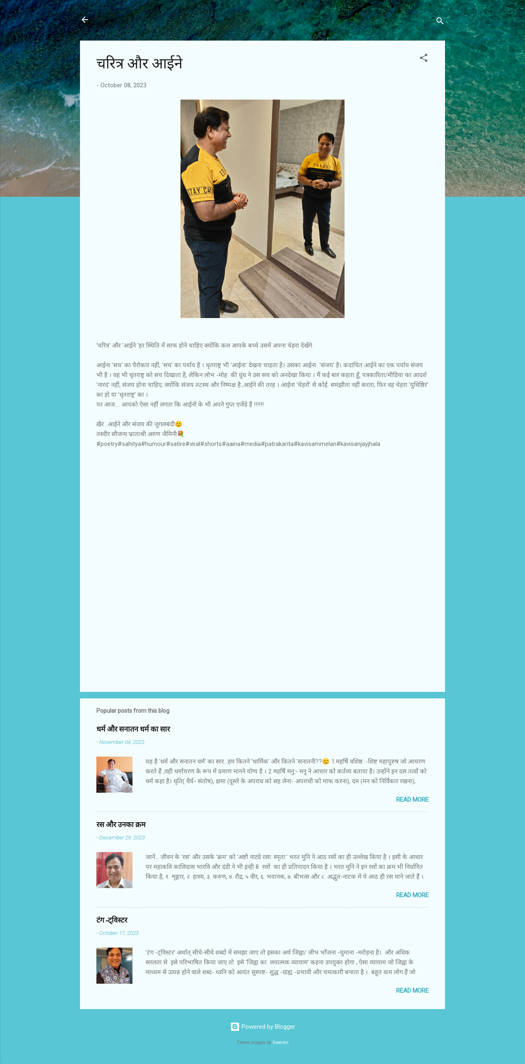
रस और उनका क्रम (121, 825)
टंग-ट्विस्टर (111, 920)
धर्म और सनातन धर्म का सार (133, 729)
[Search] (440, 22)
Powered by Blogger (262, 1026)
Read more (412, 799)
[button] (424, 59)
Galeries (280, 1042)
